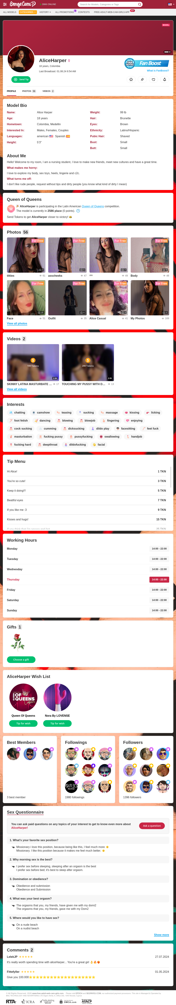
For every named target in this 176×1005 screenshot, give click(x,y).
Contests (84, 12)
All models (9, 12)
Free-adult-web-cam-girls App (112, 11)
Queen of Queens (93, 206)
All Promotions (65, 11)
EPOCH (79, 993)
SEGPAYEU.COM (93, 993)
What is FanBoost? (158, 70)
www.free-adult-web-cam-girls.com (48, 993)
